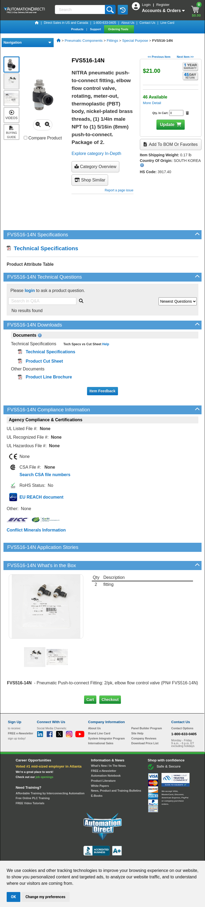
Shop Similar (89, 180)
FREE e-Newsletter (103, 752)
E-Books (96, 777)
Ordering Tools (118, 29)
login (30, 290)
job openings (44, 758)
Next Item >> (185, 56)
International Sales (100, 725)
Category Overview (95, 166)
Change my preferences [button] (45, 897)
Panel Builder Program (146, 710)
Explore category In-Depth (96, 153)
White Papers (100, 767)
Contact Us (147, 23)
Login (147, 5)
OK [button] (13, 897)
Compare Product (43, 138)
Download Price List (145, 725)
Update (167, 124)
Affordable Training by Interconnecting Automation (50, 774)
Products (77, 29)
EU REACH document (41, 497)
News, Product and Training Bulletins (116, 772)
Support (96, 29)
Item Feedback (102, 391)
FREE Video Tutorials (30, 785)
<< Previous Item (159, 56)
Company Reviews (143, 720)
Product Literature (103, 762)
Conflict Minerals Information (36, 530)
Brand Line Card (99, 715)
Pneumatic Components (83, 41)
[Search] (80, 9)
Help (105, 344)
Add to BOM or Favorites (171, 144)
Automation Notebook (106, 757)
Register (162, 5)
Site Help (137, 715)
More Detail (152, 103)
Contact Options (182, 710)
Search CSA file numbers (44, 474)
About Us (127, 23)
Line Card (167, 23)
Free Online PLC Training (33, 779)
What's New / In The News (108, 747)
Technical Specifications (42, 248)
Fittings (112, 41)
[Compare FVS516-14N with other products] (25, 137)
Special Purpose (135, 41)
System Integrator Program (106, 720)
